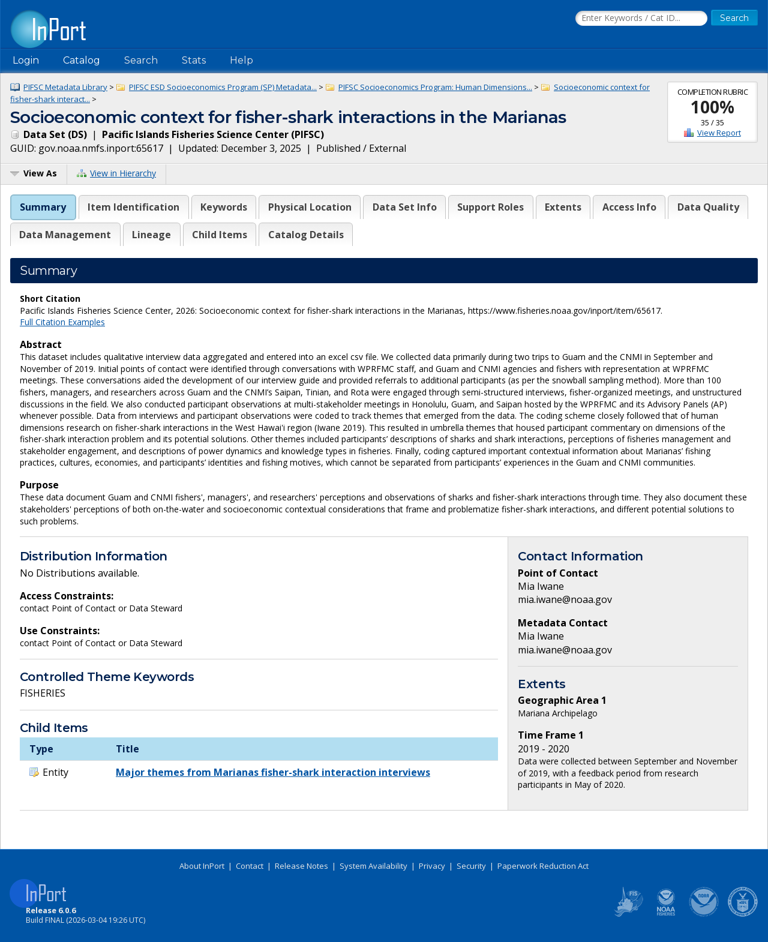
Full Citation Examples (62, 322)
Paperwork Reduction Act (543, 865)
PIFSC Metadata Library (65, 87)
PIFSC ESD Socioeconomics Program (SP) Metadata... (223, 87)
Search (141, 60)
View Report (719, 132)
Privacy (432, 865)
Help (241, 60)
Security (471, 865)
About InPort (201, 865)
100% (712, 106)
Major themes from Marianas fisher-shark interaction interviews (273, 772)
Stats (194, 60)
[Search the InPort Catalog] (641, 18)
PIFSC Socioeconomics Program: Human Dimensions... (435, 87)
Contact (249, 865)
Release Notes (301, 865)
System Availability (373, 865)
